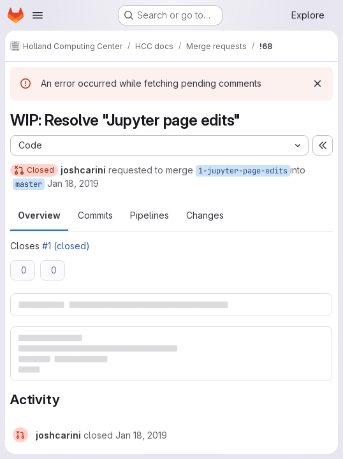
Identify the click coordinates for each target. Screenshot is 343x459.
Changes (205, 215)
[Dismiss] (317, 83)
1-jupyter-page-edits (243, 171)
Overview (39, 215)
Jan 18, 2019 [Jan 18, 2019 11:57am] (73, 183)
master (28, 184)
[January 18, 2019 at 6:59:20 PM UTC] (141, 435)
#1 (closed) (66, 245)
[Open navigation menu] (37, 15)
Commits (95, 215)
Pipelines (149, 215)
